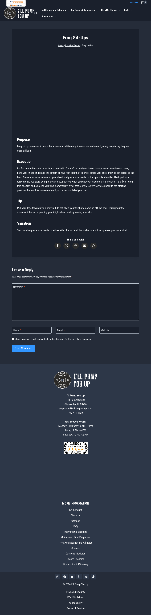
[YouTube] (72, 576)
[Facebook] (65, 576)
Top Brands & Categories (84, 10)
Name (17, 330)
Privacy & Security (75, 592)
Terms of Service (76, 608)
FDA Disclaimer (75, 597)
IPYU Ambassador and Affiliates (75, 542)
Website (105, 330)
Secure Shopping (75, 559)
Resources (49, 16)
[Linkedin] (86, 576)
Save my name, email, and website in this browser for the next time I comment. (54, 339)
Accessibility (75, 602)
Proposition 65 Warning (75, 564)
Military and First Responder (75, 537)
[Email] (75, 330)
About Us (75, 515)
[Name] (32, 330)
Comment (19, 287)
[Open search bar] (35, 13)
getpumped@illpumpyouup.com (75, 408)
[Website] (119, 330)
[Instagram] (58, 576)
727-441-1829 (75, 412)
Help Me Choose (110, 10)
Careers (75, 548)
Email (61, 330)
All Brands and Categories (55, 10)
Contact (75, 520)
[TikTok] (93, 576)
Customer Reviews (75, 553)
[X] (79, 576)
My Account (134, 2)
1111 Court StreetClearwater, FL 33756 (76, 400)
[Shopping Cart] (143, 2)
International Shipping (75, 531)
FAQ (75, 526)
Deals (128, 10)
